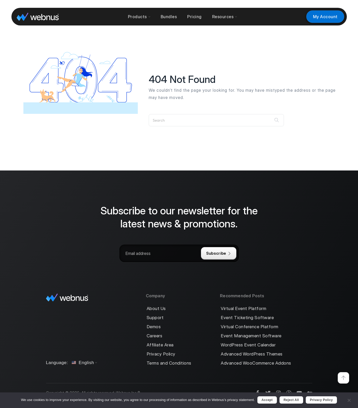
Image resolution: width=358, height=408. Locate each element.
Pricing (194, 16)
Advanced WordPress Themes (252, 354)
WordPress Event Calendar (248, 345)
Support (155, 317)
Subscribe (218, 253)
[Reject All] (349, 400)
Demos (154, 327)
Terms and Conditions (169, 363)
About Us (156, 308)
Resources (224, 16)
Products (139, 16)
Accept (267, 400)
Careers (154, 336)
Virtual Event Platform (243, 308)
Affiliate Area (160, 345)
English (83, 362)
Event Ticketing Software (247, 317)
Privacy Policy (161, 354)
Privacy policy (321, 400)
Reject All (291, 400)
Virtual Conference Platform (249, 327)
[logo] (38, 16)
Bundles (169, 16)
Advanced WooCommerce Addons (256, 363)
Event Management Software (251, 336)
